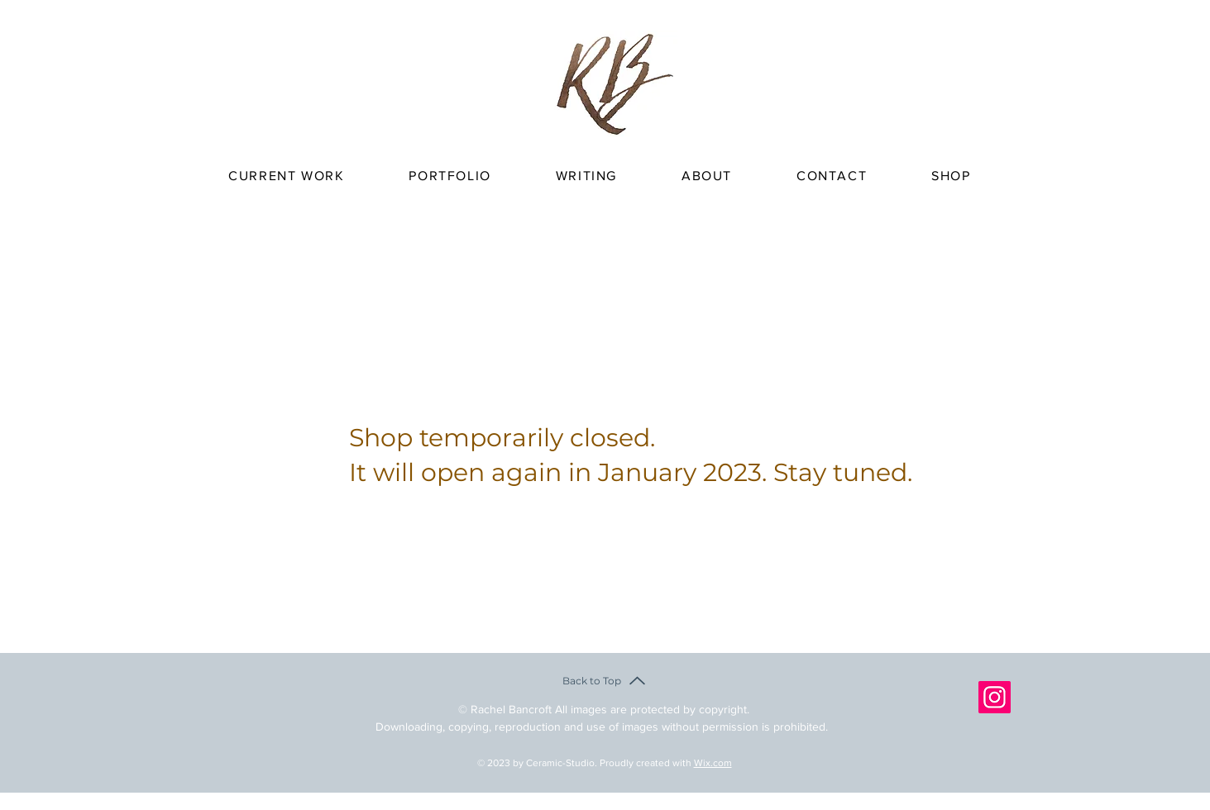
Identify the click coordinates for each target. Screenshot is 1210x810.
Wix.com (713, 763)
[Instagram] (994, 697)
